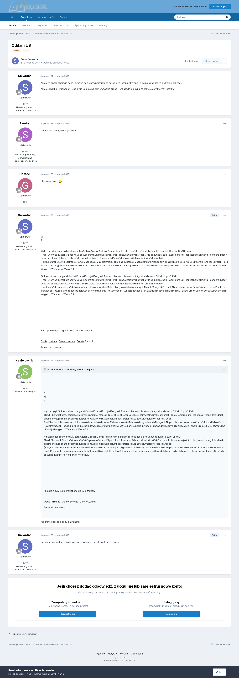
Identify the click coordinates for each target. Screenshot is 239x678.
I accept (221, 672)
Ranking (103, 25)
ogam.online (119, 657)
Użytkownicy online (83, 25)
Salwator (33, 59)
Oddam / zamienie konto (56, 62)
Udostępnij (191, 61)
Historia (53, 341)
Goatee (24, 174)
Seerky (25, 123)
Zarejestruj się (220, 6)
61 (25, 388)
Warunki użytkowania (53, 674)
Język (100, 653)
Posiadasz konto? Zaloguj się (190, 6)
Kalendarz (27, 25)
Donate (80, 341)
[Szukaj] (191, 17)
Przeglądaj (26, 18)
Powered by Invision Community (119, 660)
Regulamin (43, 25)
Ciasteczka (137, 653)
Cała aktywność (46, 17)
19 (25, 202)
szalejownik (24, 360)
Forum (12, 25)
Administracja (61, 25)
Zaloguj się (171, 614)
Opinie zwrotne (67, 341)
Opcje (44, 341)
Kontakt (124, 653)
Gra (13, 17)
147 (25, 151)
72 (25, 104)
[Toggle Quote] (45, 369)
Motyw (112, 653)
